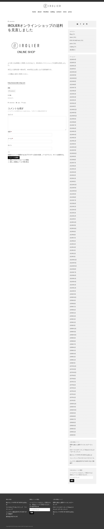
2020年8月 (73, 269)
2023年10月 (73, 153)
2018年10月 (73, 335)
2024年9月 (73, 119)
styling (52, 12)
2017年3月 (73, 394)
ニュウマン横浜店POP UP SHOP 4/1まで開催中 (82, 462)
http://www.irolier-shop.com (16, 83)
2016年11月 (73, 407)
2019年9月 (73, 300)
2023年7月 (73, 163)
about (40, 12)
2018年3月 (73, 357)
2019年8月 (73, 304)
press (70, 12)
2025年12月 (73, 72)
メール (10, 139)
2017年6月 (73, 385)
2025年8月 (73, 85)
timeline (46, 12)
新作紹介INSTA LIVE (12, 517)
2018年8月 (73, 341)
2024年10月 (73, 116)
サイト (10, 145)
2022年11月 (73, 188)
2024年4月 (73, 135)
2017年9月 (73, 376)
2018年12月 (73, 329)
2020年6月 (73, 275)
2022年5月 (73, 207)
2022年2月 (73, 216)
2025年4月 (73, 97)
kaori (19, 103)
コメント (10, 115)
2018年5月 (73, 351)
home (34, 12)
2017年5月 (73, 388)
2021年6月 (73, 241)
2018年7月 (73, 344)
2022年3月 (73, 213)
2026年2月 (73, 66)
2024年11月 (73, 113)
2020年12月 (73, 260)
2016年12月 (73, 404)
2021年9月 (73, 232)
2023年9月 (73, 157)
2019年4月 (73, 316)
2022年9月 (73, 194)
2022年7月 (73, 200)
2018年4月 (73, 354)
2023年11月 (73, 150)
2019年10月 (73, 297)
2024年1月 (73, 144)
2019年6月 (73, 310)
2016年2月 (73, 432)
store (64, 12)
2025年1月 (73, 106)
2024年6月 (73, 128)
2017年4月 (73, 391)
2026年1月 (73, 69)
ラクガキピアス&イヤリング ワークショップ (16, 508)
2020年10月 (73, 266)
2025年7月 (73, 88)
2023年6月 (73, 166)
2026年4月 (73, 60)
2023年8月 (73, 160)
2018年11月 (73, 332)
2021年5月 (73, 244)
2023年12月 (73, 147)
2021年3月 (73, 250)
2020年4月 (73, 282)
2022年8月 (73, 197)
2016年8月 (73, 416)
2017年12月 (73, 366)
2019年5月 (73, 313)
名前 (10, 132)
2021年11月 (73, 225)
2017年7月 (73, 382)
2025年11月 (73, 75)
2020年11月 (73, 263)
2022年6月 (73, 203)
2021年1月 (72, 257)
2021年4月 (73, 247)
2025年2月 (73, 103)
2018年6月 (73, 347)
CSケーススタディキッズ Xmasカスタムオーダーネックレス (82, 451)
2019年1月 (72, 325)
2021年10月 (73, 229)
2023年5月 (73, 169)
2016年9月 (73, 413)
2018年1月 (72, 363)
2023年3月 (73, 175)
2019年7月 (73, 307)
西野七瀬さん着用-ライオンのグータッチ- (81, 446)
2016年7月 (73, 419)
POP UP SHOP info (75, 40)
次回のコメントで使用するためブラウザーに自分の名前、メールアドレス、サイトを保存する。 (36, 155)
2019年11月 (73, 294)
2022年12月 (73, 185)
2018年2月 (73, 360)
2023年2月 (73, 178)
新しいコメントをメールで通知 (19, 160)
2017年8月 (73, 379)
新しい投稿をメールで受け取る (19, 162)
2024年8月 (73, 122)
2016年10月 (73, 410)
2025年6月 (73, 91)
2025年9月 (73, 81)
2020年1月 (73, 291)
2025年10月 (73, 78)
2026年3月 (73, 63)
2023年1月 (73, 182)
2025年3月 (73, 100)
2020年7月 (73, 272)
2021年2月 (73, 254)
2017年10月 (73, 372)
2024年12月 (73, 110)
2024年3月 (73, 138)
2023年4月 (73, 172)
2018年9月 (73, 338)
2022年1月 (73, 219)
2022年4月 (73, 210)
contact (58, 12)
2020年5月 (73, 279)
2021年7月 (73, 238)
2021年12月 (73, 222)
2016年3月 (73, 429)
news (24, 103)
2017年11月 (73, 369)
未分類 (72, 50)
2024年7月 (73, 125)
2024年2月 (73, 141)
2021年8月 (73, 235)
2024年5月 (73, 131)
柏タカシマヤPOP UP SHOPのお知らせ (81, 455)
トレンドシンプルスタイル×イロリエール (82, 458)
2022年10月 (73, 191)
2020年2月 (73, 288)
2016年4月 (73, 426)
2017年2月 (73, 398)
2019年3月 (73, 319)
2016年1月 (72, 435)
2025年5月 (73, 94)
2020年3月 (73, 285)
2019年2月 (73, 322)
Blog (71, 34)
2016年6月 (73, 423)
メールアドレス (34, 507)
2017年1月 (72, 401)
